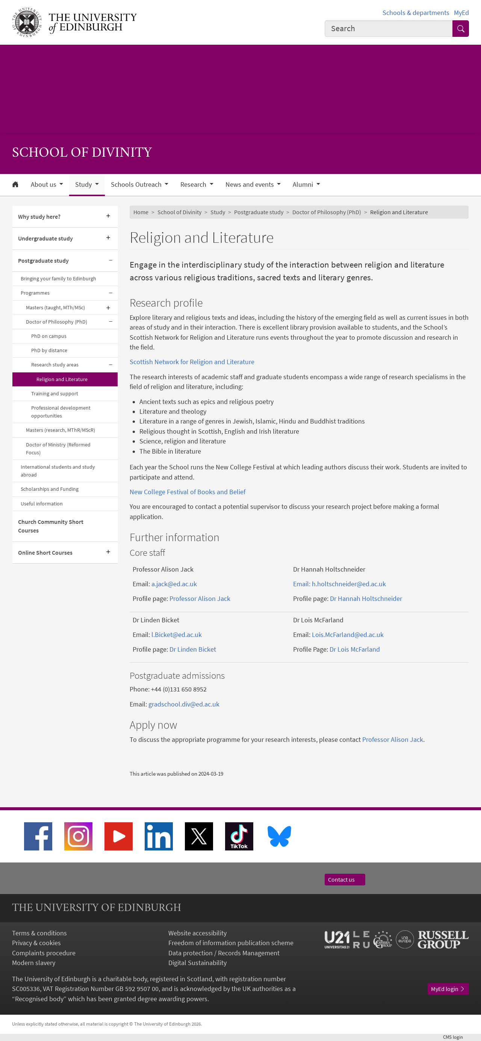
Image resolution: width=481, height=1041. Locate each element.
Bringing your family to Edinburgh (58, 278)
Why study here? (39, 216)
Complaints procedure (44, 953)
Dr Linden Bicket (192, 649)
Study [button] (84, 184)
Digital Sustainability (197, 963)
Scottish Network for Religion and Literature (192, 362)
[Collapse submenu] (111, 261)
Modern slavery (33, 963)
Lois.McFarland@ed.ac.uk (348, 635)
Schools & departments (416, 13)
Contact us (345, 879)
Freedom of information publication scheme (230, 943)
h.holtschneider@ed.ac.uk (349, 584)
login (456, 1037)
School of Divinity (179, 212)
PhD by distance (49, 350)
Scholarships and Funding (50, 489)
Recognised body (39, 999)
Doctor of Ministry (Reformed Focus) (58, 448)
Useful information (42, 503)
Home (140, 212)
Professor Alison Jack (199, 599)
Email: (302, 584)
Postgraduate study (43, 260)
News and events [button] (250, 184)
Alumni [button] (304, 184)
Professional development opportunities (61, 411)
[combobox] (389, 28)
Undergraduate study (45, 238)
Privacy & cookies (36, 943)
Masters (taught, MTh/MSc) (55, 307)
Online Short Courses (45, 552)
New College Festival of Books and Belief (187, 492)
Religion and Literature (62, 379)
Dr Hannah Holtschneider (366, 599)
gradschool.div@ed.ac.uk (183, 704)
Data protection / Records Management (224, 953)
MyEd (461, 13)
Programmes (35, 292)
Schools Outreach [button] (137, 184)
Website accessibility (197, 933)
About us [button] (44, 184)
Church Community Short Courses (50, 526)
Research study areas (55, 364)
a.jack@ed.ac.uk (174, 584)
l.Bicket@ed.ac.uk (176, 635)
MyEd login (448, 989)
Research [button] (194, 184)
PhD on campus (49, 336)
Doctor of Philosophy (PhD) (56, 321)
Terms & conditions (39, 933)
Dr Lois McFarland (355, 649)
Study (217, 212)
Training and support (54, 393)
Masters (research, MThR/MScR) (60, 430)
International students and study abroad (58, 470)
